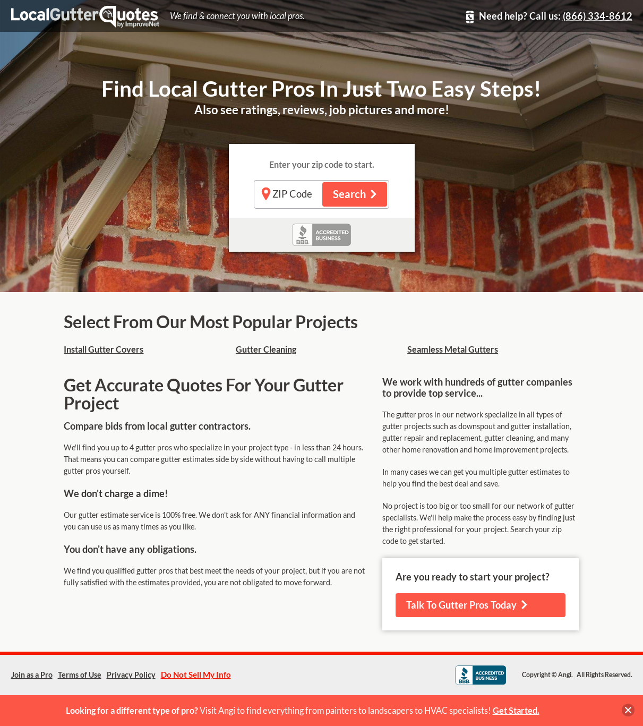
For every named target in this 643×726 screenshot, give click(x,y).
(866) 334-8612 (597, 16)
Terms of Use (79, 675)
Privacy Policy (131, 675)
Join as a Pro (32, 675)
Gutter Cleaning (266, 349)
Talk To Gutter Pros (466, 605)
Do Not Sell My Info (196, 674)
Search (354, 194)
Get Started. (516, 710)
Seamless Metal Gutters (452, 349)
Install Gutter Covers (103, 349)
